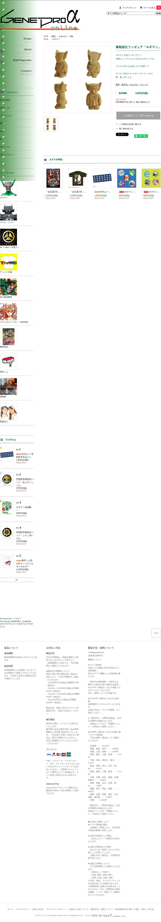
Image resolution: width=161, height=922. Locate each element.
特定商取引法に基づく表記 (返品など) (133, 102)
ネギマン (56, 39)
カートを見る (152, 7)
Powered (105, 915)
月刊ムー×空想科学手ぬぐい (110, 191)
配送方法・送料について (102, 909)
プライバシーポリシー (56, 909)
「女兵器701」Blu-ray (56, 191)
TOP (46, 36)
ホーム (10, 909)
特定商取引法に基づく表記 (127, 909)
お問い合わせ (38, 909)
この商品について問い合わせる (138, 115)
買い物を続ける (126, 128)
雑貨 (53, 36)
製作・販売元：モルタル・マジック (132, 84)
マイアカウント (129, 7)
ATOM (150, 909)
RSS (143, 909)
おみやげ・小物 (66, 36)
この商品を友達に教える (130, 124)
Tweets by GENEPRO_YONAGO (15, 621)
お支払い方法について (78, 909)
